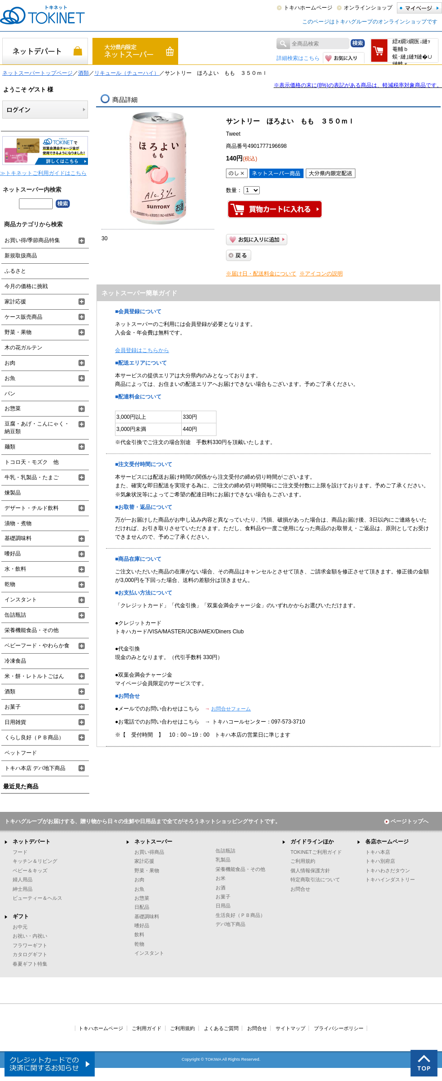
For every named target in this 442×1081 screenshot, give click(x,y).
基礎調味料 (18, 538)
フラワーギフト (30, 945)
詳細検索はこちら (298, 58)
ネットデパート (32, 841)
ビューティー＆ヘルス (37, 898)
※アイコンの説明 (321, 273)
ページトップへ (406, 821)
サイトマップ (290, 1028)
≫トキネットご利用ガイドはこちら (43, 173)
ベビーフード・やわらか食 (37, 645)
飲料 (139, 934)
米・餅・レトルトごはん (34, 676)
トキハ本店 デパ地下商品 (35, 768)
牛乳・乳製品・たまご (32, 477)
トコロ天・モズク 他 (32, 462)
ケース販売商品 (23, 317)
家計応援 (15, 301)
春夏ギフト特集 (30, 963)
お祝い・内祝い (30, 936)
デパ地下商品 (230, 924)
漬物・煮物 (18, 523)
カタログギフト (30, 954)
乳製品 (223, 859)
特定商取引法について (315, 879)
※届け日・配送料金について (261, 273)
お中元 (20, 927)
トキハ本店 (377, 852)
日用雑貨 (15, 722)
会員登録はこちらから (142, 350)
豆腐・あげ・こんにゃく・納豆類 (37, 428)
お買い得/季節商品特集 (32, 240)
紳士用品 (22, 889)
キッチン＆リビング (35, 861)
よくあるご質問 (221, 1028)
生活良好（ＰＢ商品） (240, 915)
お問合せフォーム (231, 708)
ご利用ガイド (146, 1028)
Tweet (233, 134)
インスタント (21, 599)
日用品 (223, 905)
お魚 (10, 378)
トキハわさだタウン (387, 870)
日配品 (141, 907)
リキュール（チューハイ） (126, 73)
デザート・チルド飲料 (32, 508)
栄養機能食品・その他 (32, 630)
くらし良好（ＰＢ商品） (34, 737)
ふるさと (15, 271)
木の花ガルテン (23, 347)
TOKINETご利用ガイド (316, 852)
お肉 (10, 363)
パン (10, 393)
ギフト (21, 916)
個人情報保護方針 (310, 870)
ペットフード (21, 753)
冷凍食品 (15, 661)
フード (20, 852)
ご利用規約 (302, 861)
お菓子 (13, 707)
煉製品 (13, 493)
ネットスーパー (153, 841)
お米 (221, 878)
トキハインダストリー (390, 879)
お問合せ (300, 889)
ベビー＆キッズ (30, 870)
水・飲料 (15, 569)
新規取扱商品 (21, 255)
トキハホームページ (308, 8)
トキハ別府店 (380, 861)
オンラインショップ (368, 8)
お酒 (221, 887)
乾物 (10, 584)
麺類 (10, 447)
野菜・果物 (18, 332)
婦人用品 (22, 879)
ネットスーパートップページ (37, 73)
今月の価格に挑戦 (26, 286)
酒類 (83, 73)
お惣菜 (13, 408)
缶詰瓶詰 (15, 615)
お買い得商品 (149, 852)
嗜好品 (13, 553)
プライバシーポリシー (339, 1028)
